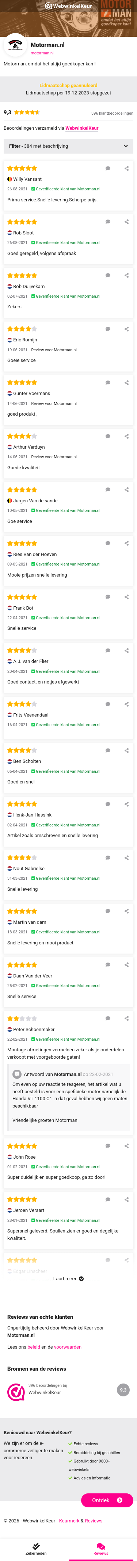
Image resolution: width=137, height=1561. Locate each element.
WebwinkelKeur (81, 128)
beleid (33, 1347)
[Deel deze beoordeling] (126, 168)
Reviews (94, 1521)
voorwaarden (67, 1347)
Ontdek (107, 1500)
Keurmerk (69, 1521)
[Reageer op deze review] (108, 168)
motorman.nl (42, 53)
